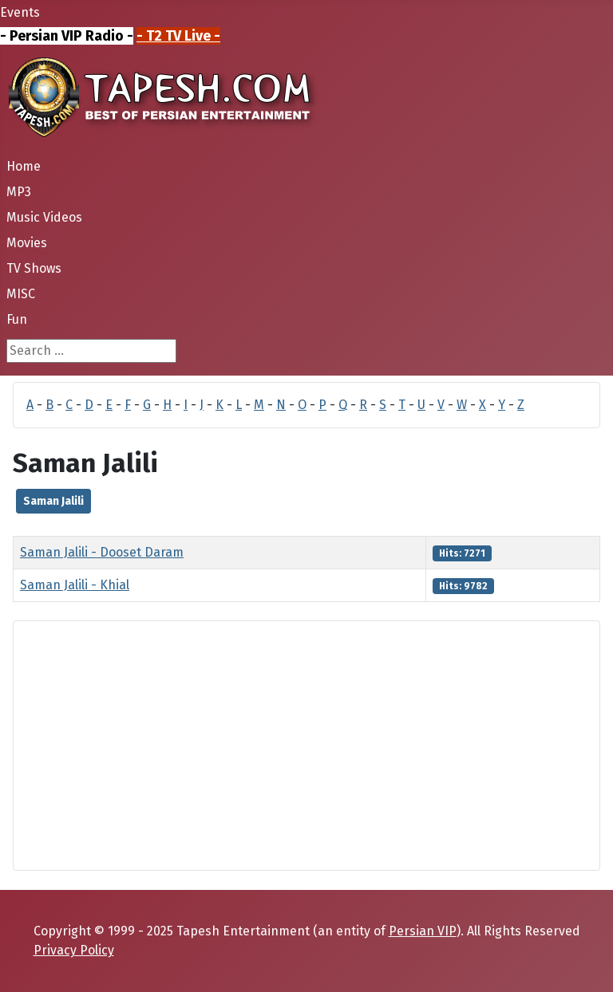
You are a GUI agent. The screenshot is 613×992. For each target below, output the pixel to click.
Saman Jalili (53, 501)
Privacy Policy (74, 950)
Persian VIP (423, 931)
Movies (26, 242)
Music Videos (44, 217)
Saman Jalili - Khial (74, 584)
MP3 (18, 191)
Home (23, 166)
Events (20, 12)
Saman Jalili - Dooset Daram (102, 552)
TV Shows (33, 268)
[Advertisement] (306, 745)
